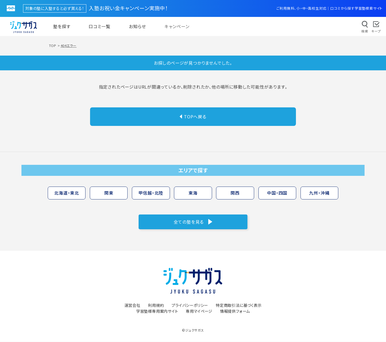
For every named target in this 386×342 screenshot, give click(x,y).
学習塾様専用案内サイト (157, 311)
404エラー (69, 45)
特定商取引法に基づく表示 (239, 305)
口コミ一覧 (99, 26)
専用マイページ (199, 311)
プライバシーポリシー (190, 305)
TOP (52, 45)
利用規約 (156, 305)
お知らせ (137, 26)
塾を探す (61, 26)
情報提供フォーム (235, 311)
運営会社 (132, 305)
